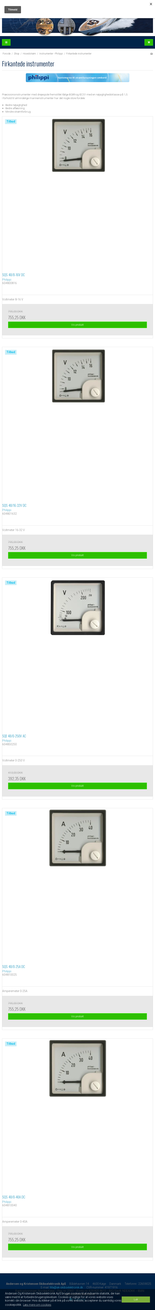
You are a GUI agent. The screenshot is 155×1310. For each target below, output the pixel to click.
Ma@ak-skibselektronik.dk (66, 1287)
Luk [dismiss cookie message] (136, 1299)
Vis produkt (77, 324)
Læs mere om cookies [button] (37, 1304)
